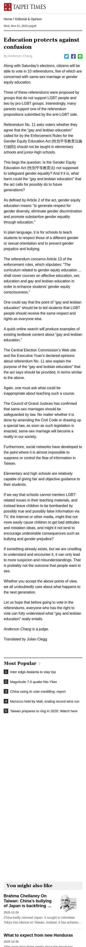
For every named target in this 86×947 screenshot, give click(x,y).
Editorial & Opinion (28, 19)
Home (8, 19)
